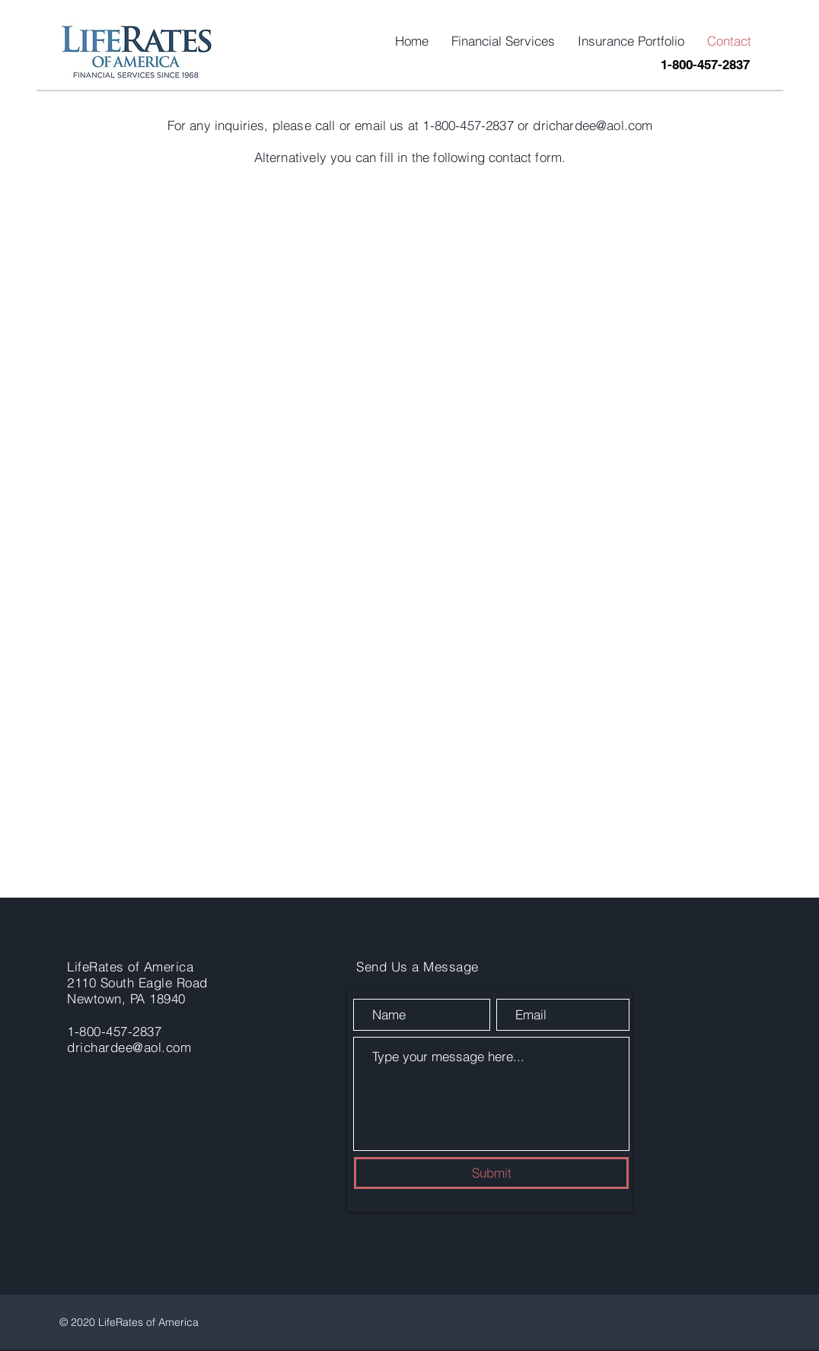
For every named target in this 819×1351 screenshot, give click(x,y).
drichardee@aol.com (592, 125)
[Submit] (491, 1173)
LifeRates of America (130, 966)
